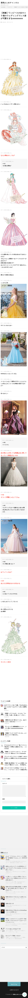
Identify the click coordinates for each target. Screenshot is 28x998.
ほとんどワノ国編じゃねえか (13, 935)
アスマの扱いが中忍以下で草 (13, 929)
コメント (4, 783)
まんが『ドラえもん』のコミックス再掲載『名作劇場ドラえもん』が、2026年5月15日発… (16, 858)
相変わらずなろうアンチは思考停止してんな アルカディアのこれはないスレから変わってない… (16, 868)
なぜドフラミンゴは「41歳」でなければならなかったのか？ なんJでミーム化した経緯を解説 (15, 707)
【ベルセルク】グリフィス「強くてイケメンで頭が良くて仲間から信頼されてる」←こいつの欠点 (15, 747)
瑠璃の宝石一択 (10, 903)
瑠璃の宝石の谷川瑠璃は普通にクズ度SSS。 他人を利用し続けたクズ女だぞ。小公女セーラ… (16, 888)
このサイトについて (14, 990)
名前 (3, 799)
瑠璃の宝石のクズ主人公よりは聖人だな (16, 896)
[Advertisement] (14, 38)
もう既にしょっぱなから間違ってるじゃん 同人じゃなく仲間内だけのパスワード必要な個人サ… (16, 878)
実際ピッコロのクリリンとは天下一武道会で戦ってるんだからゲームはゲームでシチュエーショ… (16, 920)
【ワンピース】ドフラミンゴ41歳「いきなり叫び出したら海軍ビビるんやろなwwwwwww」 (15, 758)
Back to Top (14, 984)
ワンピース (10, 22)
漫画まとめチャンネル (10, 3)
